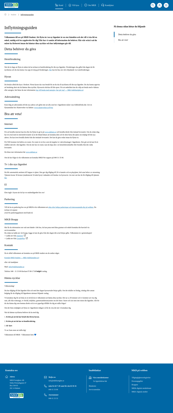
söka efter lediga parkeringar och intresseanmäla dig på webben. (71, 207)
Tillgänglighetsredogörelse (141, 378)
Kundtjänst (107, 5)
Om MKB (90, 5)
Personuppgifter (137, 381)
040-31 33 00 (53, 389)
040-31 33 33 (53, 398)
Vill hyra (74, 5)
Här (50, 70)
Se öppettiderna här (100, 381)
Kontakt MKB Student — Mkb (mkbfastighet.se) (21, 258)
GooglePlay (21, 238)
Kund (59, 5)
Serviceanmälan (94, 389)
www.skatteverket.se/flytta (43, 107)
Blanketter (92, 386)
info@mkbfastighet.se (16, 267)
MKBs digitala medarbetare (141, 388)
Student (13, 15)
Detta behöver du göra (127, 34)
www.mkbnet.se (50, 132)
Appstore (20, 236)
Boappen (135, 385)
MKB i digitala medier (140, 392)
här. (5, 178)
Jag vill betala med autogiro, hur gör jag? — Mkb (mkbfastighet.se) (60, 90)
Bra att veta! (123, 40)
